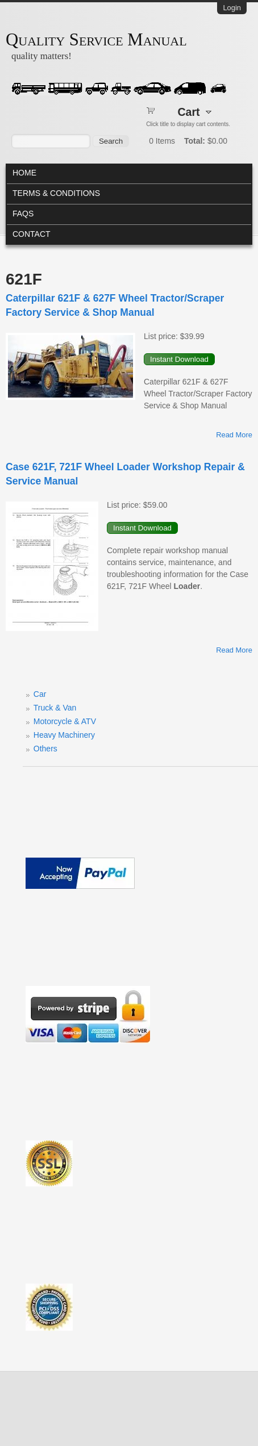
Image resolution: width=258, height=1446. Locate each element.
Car (40, 694)
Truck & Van (55, 707)
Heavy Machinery (64, 734)
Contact (32, 234)
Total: (194, 140)
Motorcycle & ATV (65, 721)
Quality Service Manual (96, 39)
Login (232, 7)
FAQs (23, 213)
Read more (234, 435)
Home (24, 172)
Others (45, 748)
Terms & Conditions (56, 193)
